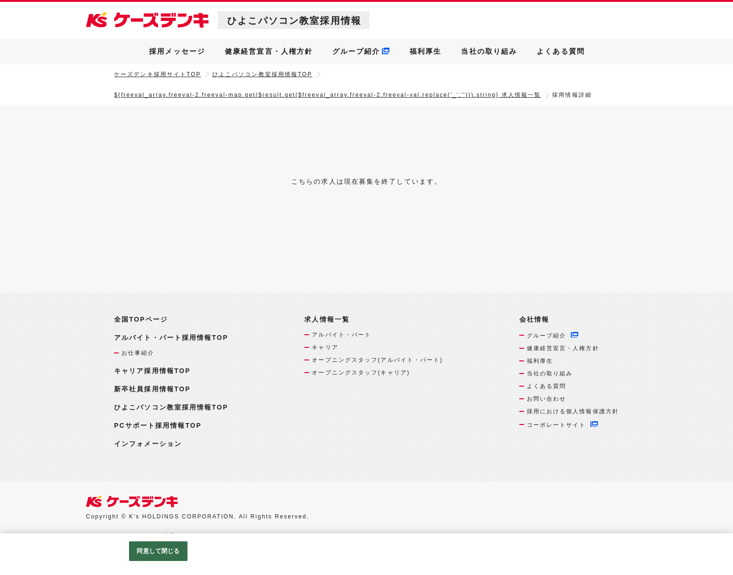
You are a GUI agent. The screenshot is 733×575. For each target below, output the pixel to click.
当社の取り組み (489, 51)
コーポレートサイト (556, 425)
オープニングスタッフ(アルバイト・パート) (377, 360)
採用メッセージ (177, 51)
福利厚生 (425, 51)
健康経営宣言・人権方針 (269, 51)
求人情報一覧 (327, 319)
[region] (366, 554)
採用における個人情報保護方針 (573, 411)
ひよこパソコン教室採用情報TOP (262, 74)
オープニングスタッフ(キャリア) (361, 372)
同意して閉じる (158, 550)
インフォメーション (148, 443)
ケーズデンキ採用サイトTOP (157, 74)
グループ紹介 (356, 51)
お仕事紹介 (138, 353)
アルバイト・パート (341, 334)
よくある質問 (561, 51)
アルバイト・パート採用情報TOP (171, 337)
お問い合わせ (547, 398)
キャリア (325, 347)
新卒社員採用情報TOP (152, 389)
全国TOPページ (141, 319)
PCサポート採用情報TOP (157, 425)
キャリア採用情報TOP (152, 370)
